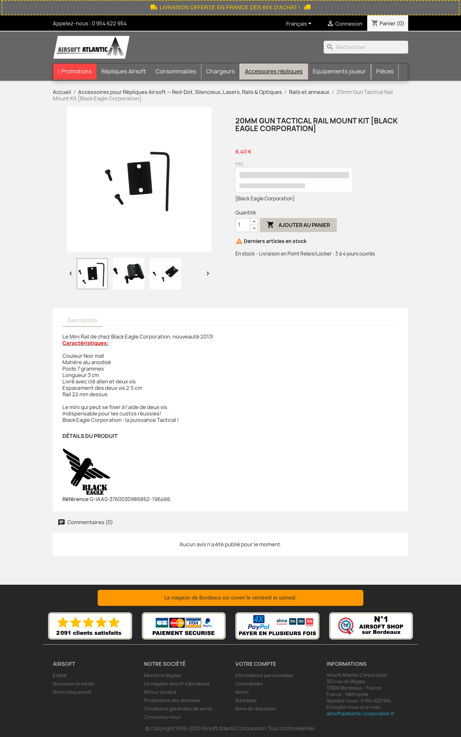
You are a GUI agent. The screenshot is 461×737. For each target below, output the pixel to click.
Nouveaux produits (74, 684)
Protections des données (172, 700)
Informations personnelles (264, 675)
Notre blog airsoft (72, 692)
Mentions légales (163, 675)
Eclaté (60, 675)
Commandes (249, 684)
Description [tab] (82, 320)
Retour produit (160, 692)
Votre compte (255, 663)
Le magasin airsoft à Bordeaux (177, 684)
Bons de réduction (255, 709)
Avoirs (242, 692)
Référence (75, 499)
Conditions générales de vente (178, 709)
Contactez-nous (162, 717)
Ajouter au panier (298, 225)
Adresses (245, 700)
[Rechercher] (366, 47)
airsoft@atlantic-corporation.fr (360, 713)
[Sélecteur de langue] (300, 24)
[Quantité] (243, 225)
